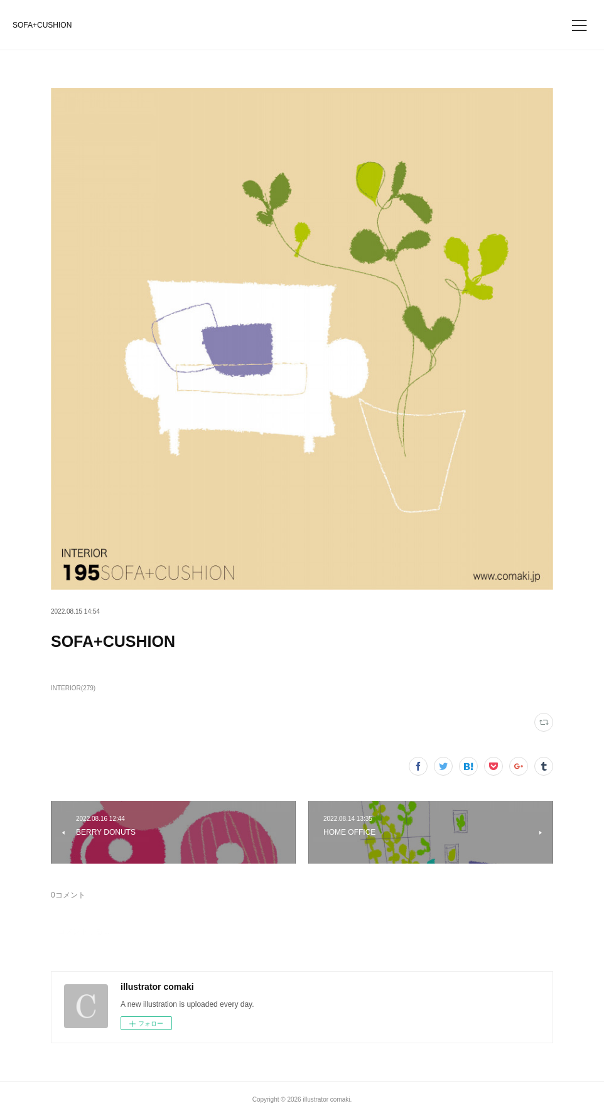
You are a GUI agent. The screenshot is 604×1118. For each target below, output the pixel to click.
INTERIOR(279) (73, 688)
